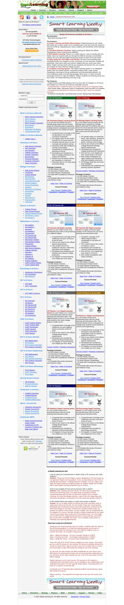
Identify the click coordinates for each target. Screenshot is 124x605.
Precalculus (29, 244)
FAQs (100, 593)
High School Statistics (33, 248)
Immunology (29, 191)
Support (80, 10)
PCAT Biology (30, 370)
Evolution (28, 193)
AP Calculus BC (31, 238)
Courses (42, 10)
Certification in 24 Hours (29, 390)
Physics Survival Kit (32, 413)
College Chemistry (31, 152)
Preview (52, 10)
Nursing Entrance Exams (29, 378)
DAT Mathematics (31, 341)
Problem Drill (66, 190)
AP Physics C (30, 218)
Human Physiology (32, 185)
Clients (71, 10)
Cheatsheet (53, 192)
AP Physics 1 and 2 (32, 215)
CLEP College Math (32, 265)
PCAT (87, 13)
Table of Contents (65, 183)
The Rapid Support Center (31, 42)
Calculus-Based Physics (33, 213)
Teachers (71, 593)
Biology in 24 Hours (27, 167)
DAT (76, 13)
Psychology (29, 127)
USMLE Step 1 (30, 139)
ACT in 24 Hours (26, 289)
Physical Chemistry (32, 159)
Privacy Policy (85, 597)
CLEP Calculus (30, 329)
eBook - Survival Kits (28, 403)
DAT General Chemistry (33, 345)
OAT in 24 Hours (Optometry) (31, 351)
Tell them (39, 441)
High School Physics (32, 211)
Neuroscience (30, 198)
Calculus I (28, 252)
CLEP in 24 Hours (27, 319)
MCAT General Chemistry (34, 117)
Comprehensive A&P (32, 131)
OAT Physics (29, 363)
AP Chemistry (30, 150)
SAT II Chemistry (31, 286)
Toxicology (29, 202)
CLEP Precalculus (31, 327)
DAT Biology (29, 343)
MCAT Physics (30, 119)
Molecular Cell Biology (33, 129)
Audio (91, 462)
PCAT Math (29, 374)
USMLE (100, 13)
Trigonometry (30, 233)
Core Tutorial (55, 190)
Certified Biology (31, 395)
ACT (56, 13)
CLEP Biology (30, 333)
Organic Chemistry (31, 155)
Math (45, 13)
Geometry (28, 229)
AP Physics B (30, 309)
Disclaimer (75, 597)
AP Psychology (30, 274)
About (89, 10)
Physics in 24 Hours (28, 205)
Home (33, 10)
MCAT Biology (30, 121)
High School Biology (32, 170)
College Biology (30, 175)
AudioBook (62, 192)
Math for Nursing (31, 386)
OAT (81, 13)
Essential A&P (30, 179)
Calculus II (29, 254)
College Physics (31, 209)
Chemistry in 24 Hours (28, 143)
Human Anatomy (31, 183)
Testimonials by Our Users (31, 66)
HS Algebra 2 (30, 231)
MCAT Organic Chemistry (34, 123)
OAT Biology (29, 356)
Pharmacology (30, 200)
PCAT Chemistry (31, 372)
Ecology (28, 195)
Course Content (82, 171)
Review (91, 593)
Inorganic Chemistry (32, 161)
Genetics (28, 187)
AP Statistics (29, 258)
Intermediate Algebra (32, 242)
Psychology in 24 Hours (29, 268)
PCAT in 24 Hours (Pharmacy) (31, 366)
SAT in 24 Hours (26, 280)
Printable (70, 192)
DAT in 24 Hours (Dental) (29, 337)
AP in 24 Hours (26, 297)
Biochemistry (29, 125)
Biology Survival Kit (32, 411)
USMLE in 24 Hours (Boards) (31, 135)
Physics (32, 13)
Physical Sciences (31, 384)
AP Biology (29, 172)
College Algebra (30, 246)
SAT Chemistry (30, 148)
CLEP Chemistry (31, 331)
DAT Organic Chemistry (33, 347)
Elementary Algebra (32, 240)
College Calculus (31, 250)
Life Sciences (30, 382)
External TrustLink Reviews (31, 84)
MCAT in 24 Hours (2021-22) (30, 113)
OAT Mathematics (31, 354)
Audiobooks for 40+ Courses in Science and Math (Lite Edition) (33, 427)
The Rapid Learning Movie (31, 25)
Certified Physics (31, 398)
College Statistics (31, 261)
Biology (39, 13)
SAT (51, 13)
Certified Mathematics (33, 400)
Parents (62, 10)
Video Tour (54, 183)
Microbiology (29, 177)
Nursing (94, 13)
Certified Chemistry (32, 393)
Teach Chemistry (31, 163)
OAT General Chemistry (33, 358)
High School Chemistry (33, 146)
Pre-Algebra (29, 225)
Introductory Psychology (33, 272)
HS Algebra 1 (30, 227)
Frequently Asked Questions (32, 60)
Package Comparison (96, 171)
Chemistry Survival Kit (33, 407)
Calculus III (29, 256)
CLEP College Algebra (33, 263)
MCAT (71, 13)
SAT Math (28, 284)
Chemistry (24, 13)
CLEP (65, 13)
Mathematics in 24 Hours (29, 221)
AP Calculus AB (30, 235)
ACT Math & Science (32, 293)
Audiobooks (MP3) (27, 417)
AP (60, 13)
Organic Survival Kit (32, 409)
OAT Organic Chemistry (33, 361)
